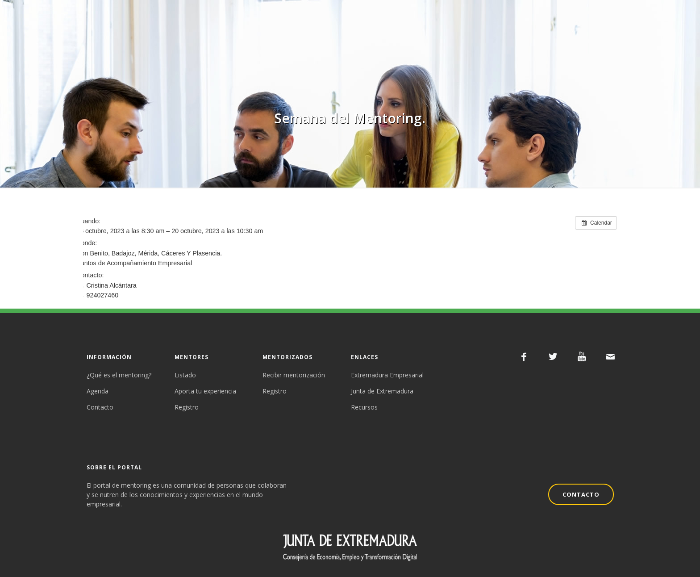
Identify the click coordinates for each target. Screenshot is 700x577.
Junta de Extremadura (382, 391)
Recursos (364, 407)
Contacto (100, 407)
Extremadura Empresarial (387, 375)
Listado (185, 375)
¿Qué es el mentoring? (119, 375)
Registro (187, 407)
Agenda (97, 391)
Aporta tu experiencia (205, 391)
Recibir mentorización (293, 375)
